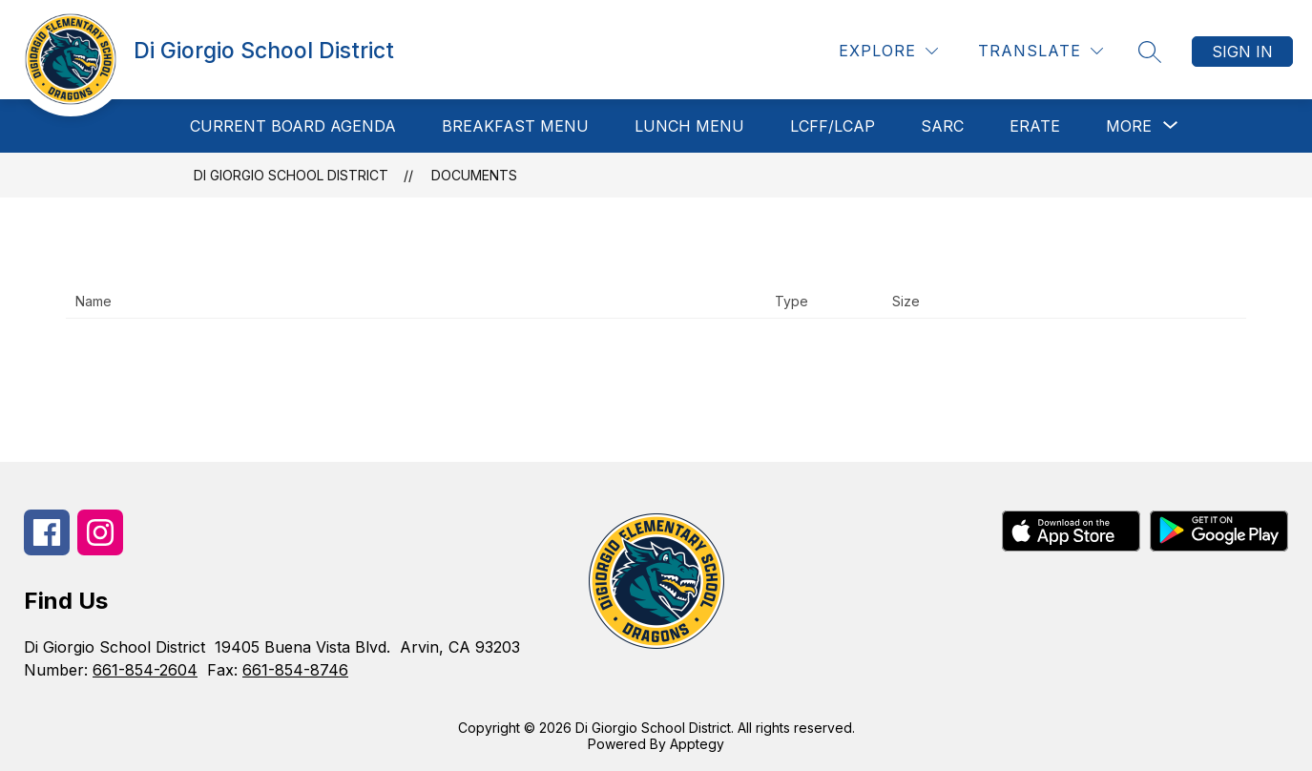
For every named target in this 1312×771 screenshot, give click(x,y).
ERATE (1035, 125)
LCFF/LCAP (832, 125)
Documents (474, 175)
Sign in (1242, 51)
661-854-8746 (295, 669)
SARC (942, 125)
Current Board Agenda (293, 125)
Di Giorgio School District (291, 175)
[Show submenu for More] (1129, 126)
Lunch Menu (689, 125)
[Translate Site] (1040, 51)
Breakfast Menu (515, 125)
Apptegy (697, 744)
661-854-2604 (145, 669)
